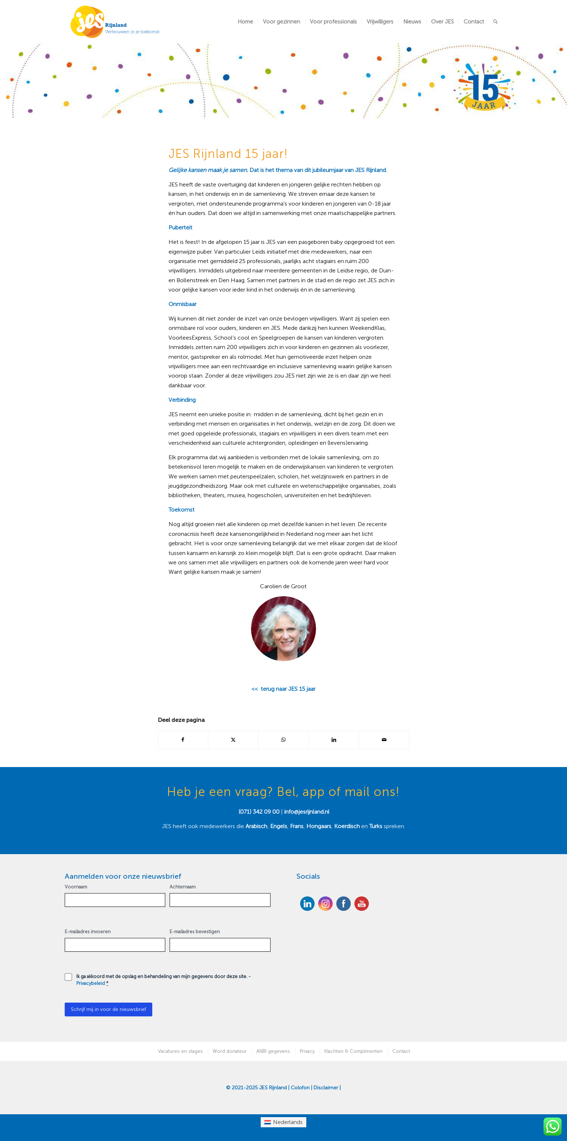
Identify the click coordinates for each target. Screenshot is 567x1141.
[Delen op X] (233, 740)
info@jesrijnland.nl (306, 811)
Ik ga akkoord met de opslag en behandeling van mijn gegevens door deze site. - (163, 980)
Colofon (300, 1088)
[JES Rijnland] (115, 21)
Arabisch (256, 826)
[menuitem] (245, 21)
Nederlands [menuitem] (288, 1122)
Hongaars (318, 826)
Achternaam (183, 887)
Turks (375, 826)
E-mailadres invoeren (88, 931)
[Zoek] (495, 21)
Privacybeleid (90, 983)
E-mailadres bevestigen (195, 931)
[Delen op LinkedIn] (334, 740)
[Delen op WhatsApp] (283, 740)
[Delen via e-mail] (384, 740)
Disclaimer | (327, 1088)
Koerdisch (347, 826)
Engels (278, 826)
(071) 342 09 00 (259, 811)
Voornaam (76, 887)
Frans (296, 826)
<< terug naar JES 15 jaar (283, 688)
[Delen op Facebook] (183, 740)
